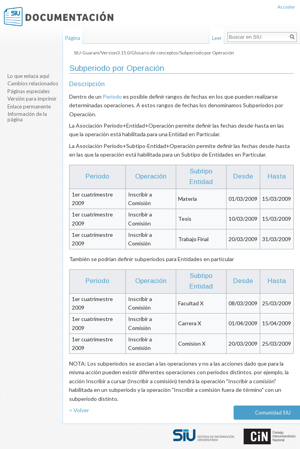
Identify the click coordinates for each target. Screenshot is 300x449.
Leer (217, 38)
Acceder (286, 7)
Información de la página (27, 117)
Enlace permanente (29, 106)
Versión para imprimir (32, 99)
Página (72, 38)
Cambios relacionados (32, 83)
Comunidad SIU (273, 412)
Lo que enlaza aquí (28, 76)
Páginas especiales (28, 91)
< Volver (79, 410)
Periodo (112, 96)
